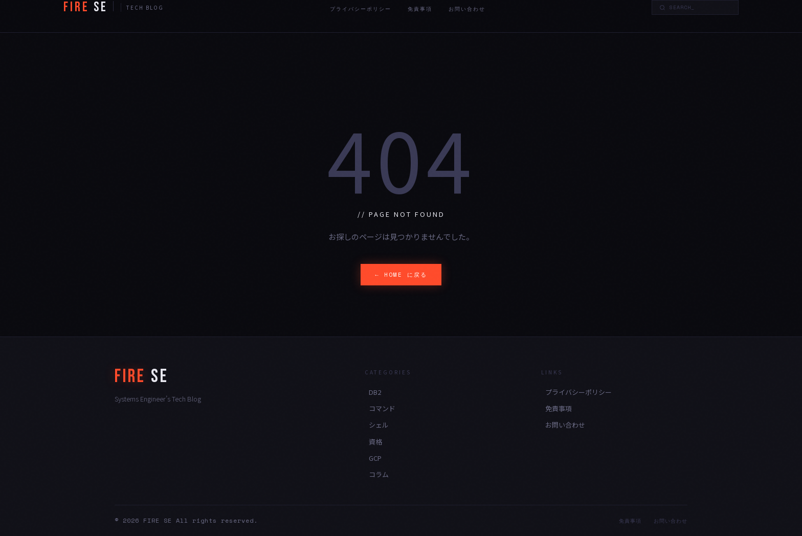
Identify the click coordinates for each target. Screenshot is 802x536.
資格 (375, 441)
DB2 (375, 392)
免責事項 (420, 9)
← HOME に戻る (401, 275)
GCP (375, 458)
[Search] (700, 7)
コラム (379, 474)
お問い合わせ (467, 9)
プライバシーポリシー (360, 9)
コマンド (382, 408)
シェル (379, 425)
